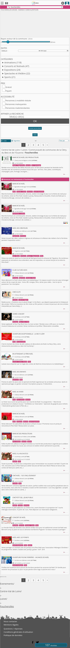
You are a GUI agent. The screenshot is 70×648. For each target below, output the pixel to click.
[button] (35, 129)
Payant (8, 91)
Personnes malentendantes (17, 108)
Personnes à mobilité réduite (18, 100)
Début (4, 50)
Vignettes (15, 141)
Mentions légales (11, 624)
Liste (4, 141)
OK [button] (35, 121)
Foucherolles (7, 606)
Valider (35, 134)
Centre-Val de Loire (11, 149)
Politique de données (13, 635)
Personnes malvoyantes (15, 104)
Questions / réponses (13, 628)
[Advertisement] (35, 24)
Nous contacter (10, 621)
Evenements (6, 583)
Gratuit (8, 87)
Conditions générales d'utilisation (18, 632)
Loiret (24, 149)
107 (51, 645)
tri (35, 141)
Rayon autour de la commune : (14, 38)
